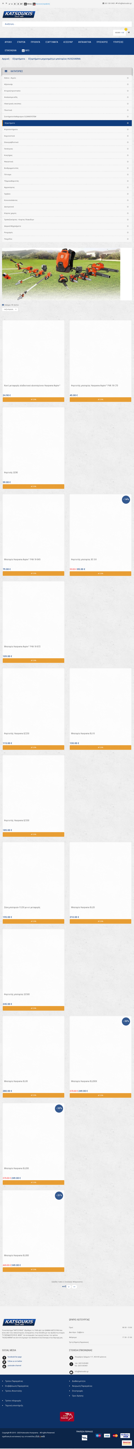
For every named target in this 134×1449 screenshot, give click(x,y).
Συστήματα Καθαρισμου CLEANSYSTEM (20, 117)
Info (25, 50)
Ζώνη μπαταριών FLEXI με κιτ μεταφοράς (22, 909)
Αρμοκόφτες (9, 188)
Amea (28, 4)
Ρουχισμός (8, 233)
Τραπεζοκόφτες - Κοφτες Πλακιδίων (19, 220)
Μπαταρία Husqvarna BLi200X (84, 1083)
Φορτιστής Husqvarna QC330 (16, 823)
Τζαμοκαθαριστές (11, 181)
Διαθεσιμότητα (78, 1381)
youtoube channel (14, 1366)
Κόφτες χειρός (10, 214)
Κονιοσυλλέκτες (11, 201)
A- (15, 4)
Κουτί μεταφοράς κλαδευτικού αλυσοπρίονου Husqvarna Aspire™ (32, 388)
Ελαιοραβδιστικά (11, 143)
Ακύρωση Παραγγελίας (82, 1386)
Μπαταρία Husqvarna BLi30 (16, 1083)
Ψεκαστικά (8, 162)
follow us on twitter (15, 1362)
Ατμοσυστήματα (11, 130)
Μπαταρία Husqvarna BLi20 (83, 909)
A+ (21, 4)
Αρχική (6, 59)
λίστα (14, 305)
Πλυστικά (8, 111)
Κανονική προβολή (41, 4)
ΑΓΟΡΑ (33, 402)
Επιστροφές (77, 1391)
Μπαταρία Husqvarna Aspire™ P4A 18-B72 (22, 649)
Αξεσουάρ (8, 85)
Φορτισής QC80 (11, 475)
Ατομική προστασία (12, 91)
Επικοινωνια (10, 50)
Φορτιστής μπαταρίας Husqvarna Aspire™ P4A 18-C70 (94, 388)
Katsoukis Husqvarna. (29, 1433)
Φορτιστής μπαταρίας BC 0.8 (83, 562)
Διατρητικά (9, 207)
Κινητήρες (8, 156)
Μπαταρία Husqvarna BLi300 (16, 1258)
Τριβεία (7, 194)
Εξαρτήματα (20, 59)
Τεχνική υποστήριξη (14, 1406)
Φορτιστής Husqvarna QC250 (16, 736)
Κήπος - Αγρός (10, 78)
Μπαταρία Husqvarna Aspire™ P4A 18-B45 (22, 562)
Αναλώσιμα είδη (10, 98)
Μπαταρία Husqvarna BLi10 (83, 736)
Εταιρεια (21, 42)
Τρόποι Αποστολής (13, 1391)
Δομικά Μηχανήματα (12, 226)
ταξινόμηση (10, 310)
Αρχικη (8, 42)
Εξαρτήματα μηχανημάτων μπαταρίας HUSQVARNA (57, 59)
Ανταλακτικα (84, 42)
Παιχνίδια (8, 239)
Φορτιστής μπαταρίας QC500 (17, 996)
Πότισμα (7, 175)
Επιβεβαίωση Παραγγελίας (17, 1386)
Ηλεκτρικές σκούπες (12, 104)
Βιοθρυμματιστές (11, 169)
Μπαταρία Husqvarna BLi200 (16, 1170)
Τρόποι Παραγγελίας (14, 1381)
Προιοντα (35, 42)
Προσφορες (102, 42)
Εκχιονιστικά (9, 136)
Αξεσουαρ (68, 42)
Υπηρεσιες (118, 42)
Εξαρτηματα (52, 42)
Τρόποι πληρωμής (13, 1401)
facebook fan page (15, 1357)
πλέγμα (6, 305)
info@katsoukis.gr (81, 1372)
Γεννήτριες (8, 149)
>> (74, 1287)
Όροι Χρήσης (78, 1396)
